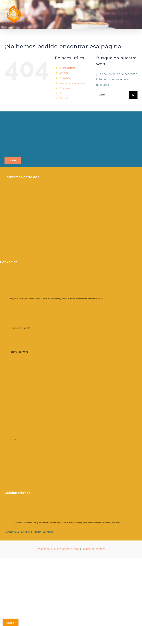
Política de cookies (93, 548)
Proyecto (64, 93)
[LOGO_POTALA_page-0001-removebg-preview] (36, 115)
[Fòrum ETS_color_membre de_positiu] (70, 213)
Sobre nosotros (67, 68)
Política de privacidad (65, 548)
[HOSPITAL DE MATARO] (22, 345)
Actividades (65, 78)
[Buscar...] (112, 95)
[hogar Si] (22, 424)
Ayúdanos (65, 88)
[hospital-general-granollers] (22, 316)
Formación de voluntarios (72, 83)
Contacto (64, 98)
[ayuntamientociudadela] (29, 504)
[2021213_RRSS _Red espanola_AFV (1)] (44, 188)
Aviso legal (43, 548)
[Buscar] (133, 95)
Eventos (64, 73)
